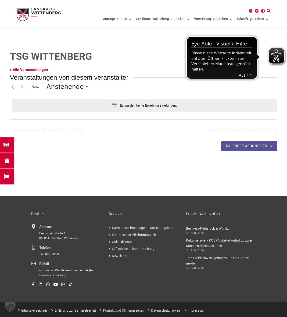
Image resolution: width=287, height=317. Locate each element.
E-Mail (44, 264)
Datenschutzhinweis (166, 310)
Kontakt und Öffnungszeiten (123, 310)
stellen (117, 19)
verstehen (213, 19)
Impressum (196, 310)
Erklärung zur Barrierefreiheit (75, 310)
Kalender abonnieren (246, 146)
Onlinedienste (122, 241)
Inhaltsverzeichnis (34, 310)
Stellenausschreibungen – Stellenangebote (142, 227)
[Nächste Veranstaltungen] (22, 87)
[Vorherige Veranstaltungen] (12, 87)
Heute (35, 86)
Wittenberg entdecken (162, 19)
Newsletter (120, 256)
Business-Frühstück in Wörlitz (207, 228)
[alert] (144, 105)
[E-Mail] (33, 263)
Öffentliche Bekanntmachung (133, 248)
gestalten (252, 19)
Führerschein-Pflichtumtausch (134, 234)
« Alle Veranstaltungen (29, 69)
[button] (10, 306)
